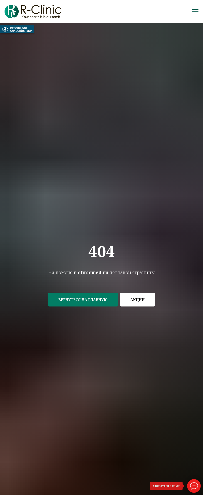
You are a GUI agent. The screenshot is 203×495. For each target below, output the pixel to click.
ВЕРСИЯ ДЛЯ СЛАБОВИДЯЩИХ (16, 29)
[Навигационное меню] (195, 11)
